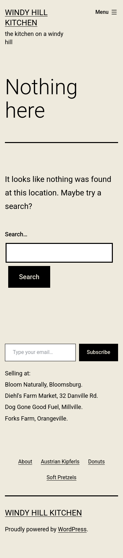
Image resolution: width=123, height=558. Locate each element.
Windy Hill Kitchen (43, 512)
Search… (16, 234)
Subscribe (98, 352)
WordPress (72, 529)
